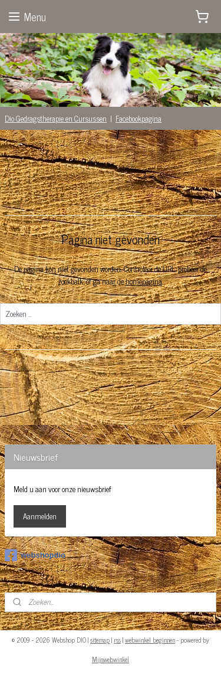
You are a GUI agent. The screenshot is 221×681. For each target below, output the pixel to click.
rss (117, 639)
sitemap (100, 639)
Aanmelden (40, 516)
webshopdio (35, 555)
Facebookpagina (138, 118)
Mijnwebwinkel (110, 659)
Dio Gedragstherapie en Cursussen (56, 118)
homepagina (144, 281)
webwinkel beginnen (150, 639)
